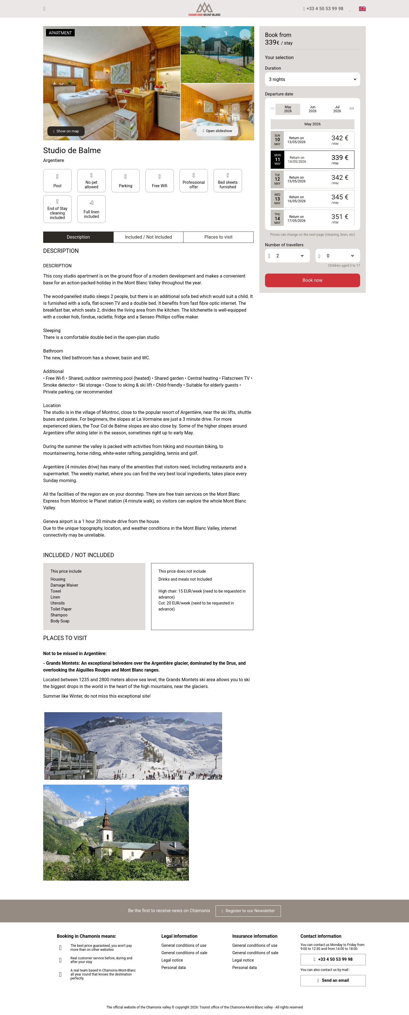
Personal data (173, 967)
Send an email (333, 980)
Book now (312, 280)
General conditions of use (183, 945)
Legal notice (172, 960)
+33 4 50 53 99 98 (333, 959)
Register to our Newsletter (248, 910)
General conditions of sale (184, 953)
